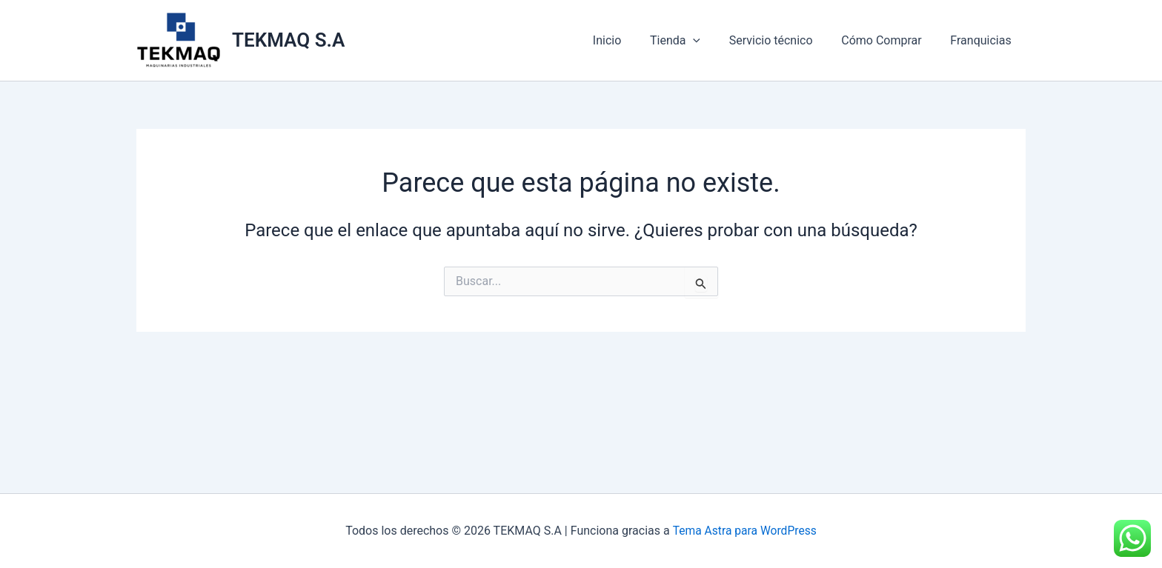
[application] (710, 40)
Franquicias (983, 40)
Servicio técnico (783, 40)
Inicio (629, 40)
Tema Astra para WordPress (744, 531)
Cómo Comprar (889, 40)
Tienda (692, 40)
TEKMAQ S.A (288, 40)
